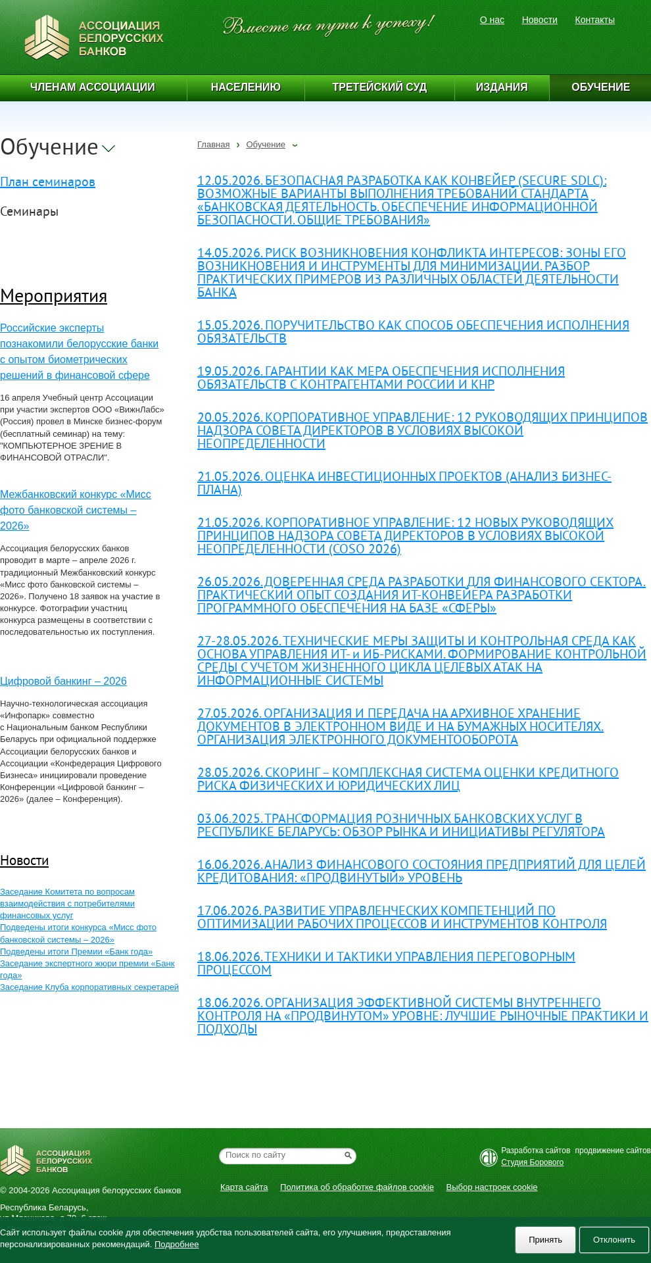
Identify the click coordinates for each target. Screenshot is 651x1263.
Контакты (595, 19)
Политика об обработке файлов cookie (357, 1187)
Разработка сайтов (535, 1150)
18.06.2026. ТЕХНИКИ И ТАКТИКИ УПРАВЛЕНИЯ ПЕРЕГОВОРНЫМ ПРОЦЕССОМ (386, 964)
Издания (502, 87)
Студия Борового (532, 1162)
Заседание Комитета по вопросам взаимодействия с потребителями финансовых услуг (67, 903)
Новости (540, 19)
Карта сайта (244, 1187)
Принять (545, 1240)
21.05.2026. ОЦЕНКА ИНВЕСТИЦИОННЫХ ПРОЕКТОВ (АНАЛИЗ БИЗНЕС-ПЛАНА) (404, 484)
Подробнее (177, 1244)
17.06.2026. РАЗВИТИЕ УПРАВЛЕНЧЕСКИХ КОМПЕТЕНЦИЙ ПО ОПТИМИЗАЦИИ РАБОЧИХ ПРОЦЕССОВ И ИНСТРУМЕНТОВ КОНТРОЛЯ (402, 918)
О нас (492, 19)
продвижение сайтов (613, 1150)
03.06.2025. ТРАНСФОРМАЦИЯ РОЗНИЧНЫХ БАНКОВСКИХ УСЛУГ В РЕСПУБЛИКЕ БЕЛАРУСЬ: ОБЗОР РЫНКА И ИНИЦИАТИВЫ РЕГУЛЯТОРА (401, 826)
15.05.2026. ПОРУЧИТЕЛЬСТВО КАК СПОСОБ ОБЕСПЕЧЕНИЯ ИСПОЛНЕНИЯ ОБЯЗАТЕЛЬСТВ (413, 333)
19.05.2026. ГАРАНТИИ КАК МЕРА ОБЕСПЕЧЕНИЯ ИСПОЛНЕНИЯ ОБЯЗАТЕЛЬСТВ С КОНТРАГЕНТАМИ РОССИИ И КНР (381, 379)
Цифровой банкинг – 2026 (63, 681)
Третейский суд (380, 87)
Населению (246, 87)
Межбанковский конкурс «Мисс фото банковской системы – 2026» (75, 510)
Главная (213, 144)
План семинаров (47, 183)
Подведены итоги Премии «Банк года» (76, 951)
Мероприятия (53, 297)
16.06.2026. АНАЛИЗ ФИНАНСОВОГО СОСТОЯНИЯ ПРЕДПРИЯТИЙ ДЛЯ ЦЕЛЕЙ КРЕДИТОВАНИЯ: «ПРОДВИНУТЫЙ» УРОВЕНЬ (421, 872)
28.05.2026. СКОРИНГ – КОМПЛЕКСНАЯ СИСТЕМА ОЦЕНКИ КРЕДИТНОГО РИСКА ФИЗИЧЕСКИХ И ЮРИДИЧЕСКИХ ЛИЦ (408, 780)
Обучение (265, 144)
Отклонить (614, 1240)
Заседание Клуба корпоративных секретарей (89, 987)
